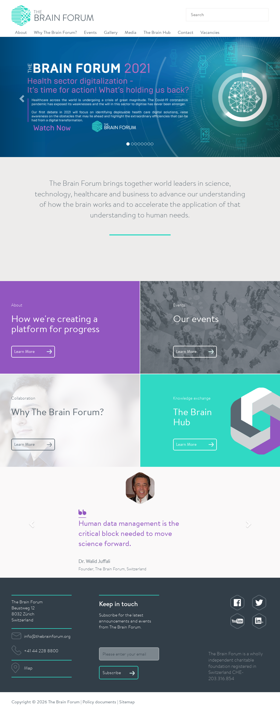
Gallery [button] (111, 32)
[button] (21, 97)
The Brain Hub (157, 32)
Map (28, 668)
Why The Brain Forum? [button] (55, 32)
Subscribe (119, 672)
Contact (185, 32)
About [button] (21, 32)
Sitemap (127, 701)
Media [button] (130, 32)
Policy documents (99, 701)
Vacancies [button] (210, 32)
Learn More (33, 351)
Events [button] (90, 32)
